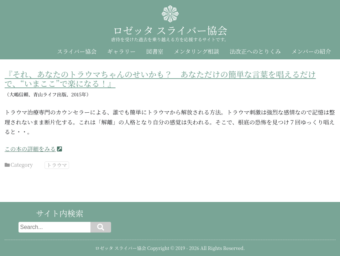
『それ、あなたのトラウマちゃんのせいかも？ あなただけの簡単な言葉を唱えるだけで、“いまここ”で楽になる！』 (160, 78)
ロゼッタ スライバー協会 (170, 30)
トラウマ (57, 165)
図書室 (154, 51)
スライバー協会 (76, 51)
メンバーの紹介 (311, 51)
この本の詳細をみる (30, 149)
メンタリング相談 (196, 51)
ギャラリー (121, 51)
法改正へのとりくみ (255, 51)
